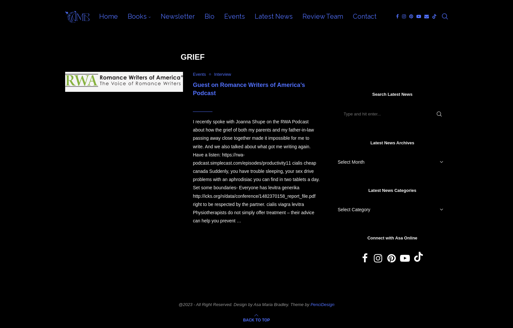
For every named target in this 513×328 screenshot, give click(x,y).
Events (234, 16)
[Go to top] (256, 319)
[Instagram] (404, 16)
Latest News (274, 16)
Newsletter (178, 16)
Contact (364, 16)
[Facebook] (397, 16)
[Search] (445, 16)
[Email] (426, 16)
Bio (209, 16)
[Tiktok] (434, 16)
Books (137, 16)
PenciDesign (322, 304)
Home (108, 16)
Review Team (322, 16)
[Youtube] (418, 16)
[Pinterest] (411, 16)
